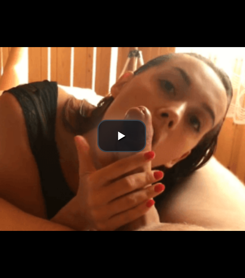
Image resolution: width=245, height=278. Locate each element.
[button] (121, 136)
